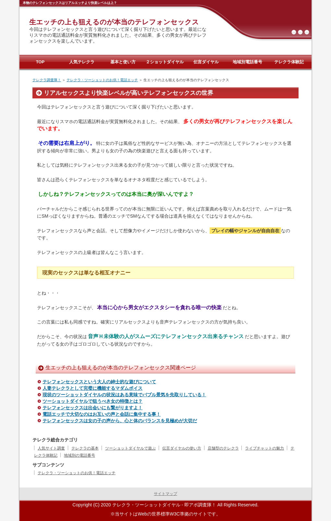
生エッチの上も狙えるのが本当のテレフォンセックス (114, 22)
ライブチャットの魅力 (264, 448)
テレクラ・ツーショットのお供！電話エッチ (102, 80)
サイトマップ (165, 493)
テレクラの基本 (85, 448)
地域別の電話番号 (79, 455)
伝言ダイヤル (206, 61)
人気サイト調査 (51, 448)
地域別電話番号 (247, 61)
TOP (40, 61)
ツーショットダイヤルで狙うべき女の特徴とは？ (92, 401)
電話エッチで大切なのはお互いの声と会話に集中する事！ (102, 414)
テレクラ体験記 (289, 61)
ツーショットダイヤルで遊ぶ (130, 448)
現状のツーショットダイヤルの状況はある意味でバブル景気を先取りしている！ (124, 394)
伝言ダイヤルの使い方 (181, 448)
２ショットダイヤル (165, 61)
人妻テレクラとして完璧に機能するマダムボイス (92, 388)
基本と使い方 (123, 61)
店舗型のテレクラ (223, 448)
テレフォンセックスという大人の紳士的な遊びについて (99, 381)
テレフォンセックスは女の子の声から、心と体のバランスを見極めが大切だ (120, 420)
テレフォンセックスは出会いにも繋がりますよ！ (92, 407)
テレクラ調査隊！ (46, 80)
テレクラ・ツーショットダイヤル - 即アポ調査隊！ (164, 504)
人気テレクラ (81, 61)
